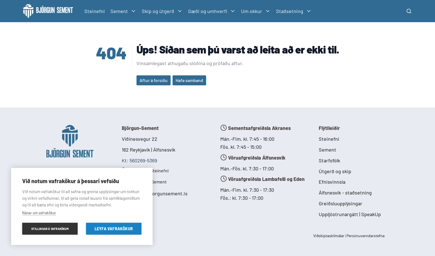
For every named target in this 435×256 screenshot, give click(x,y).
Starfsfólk (329, 160)
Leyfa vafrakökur (114, 228)
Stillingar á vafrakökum (50, 229)
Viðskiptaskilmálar (329, 235)
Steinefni (94, 11)
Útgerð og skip (335, 171)
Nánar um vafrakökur (39, 213)
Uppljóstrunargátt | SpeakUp (350, 214)
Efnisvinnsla (332, 182)
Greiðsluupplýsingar (340, 203)
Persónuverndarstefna (366, 235)
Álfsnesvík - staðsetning (345, 193)
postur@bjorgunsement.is (159, 193)
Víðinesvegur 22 (139, 139)
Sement (327, 150)
